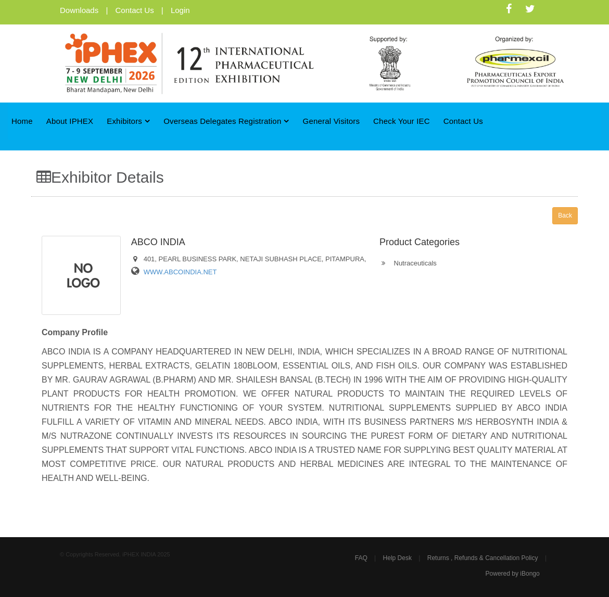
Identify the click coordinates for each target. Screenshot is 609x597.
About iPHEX (70, 121)
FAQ (361, 558)
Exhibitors (128, 121)
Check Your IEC (401, 121)
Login (180, 10)
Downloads (79, 10)
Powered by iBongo (513, 573)
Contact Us (134, 10)
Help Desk (397, 558)
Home (22, 121)
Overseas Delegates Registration (226, 121)
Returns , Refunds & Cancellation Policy (482, 558)
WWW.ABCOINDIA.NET (180, 272)
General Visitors (331, 121)
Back (565, 215)
